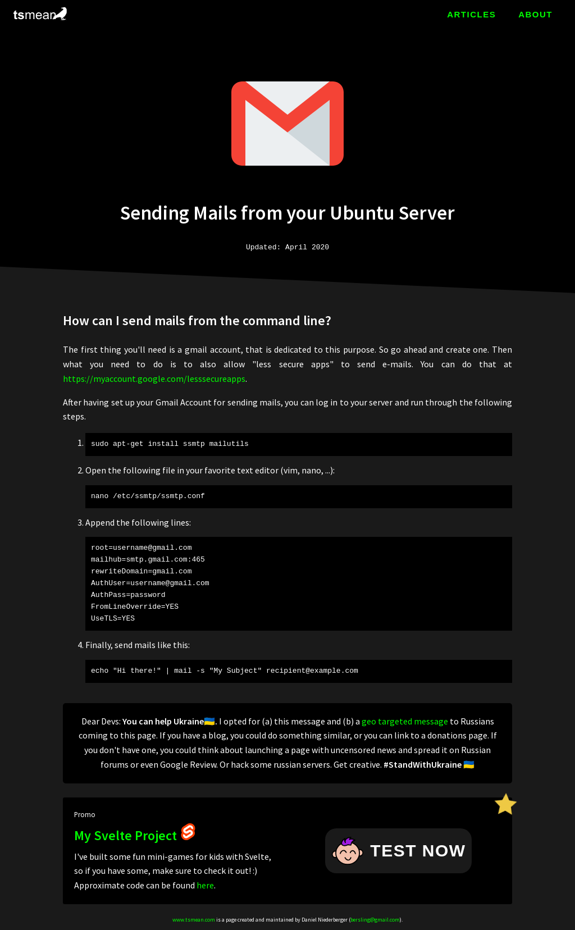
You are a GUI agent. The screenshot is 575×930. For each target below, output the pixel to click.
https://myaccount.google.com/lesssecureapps (154, 378)
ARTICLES (471, 14)
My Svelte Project (135, 835)
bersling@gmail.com (375, 919)
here (205, 885)
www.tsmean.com (193, 919)
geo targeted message (405, 721)
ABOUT (535, 14)
